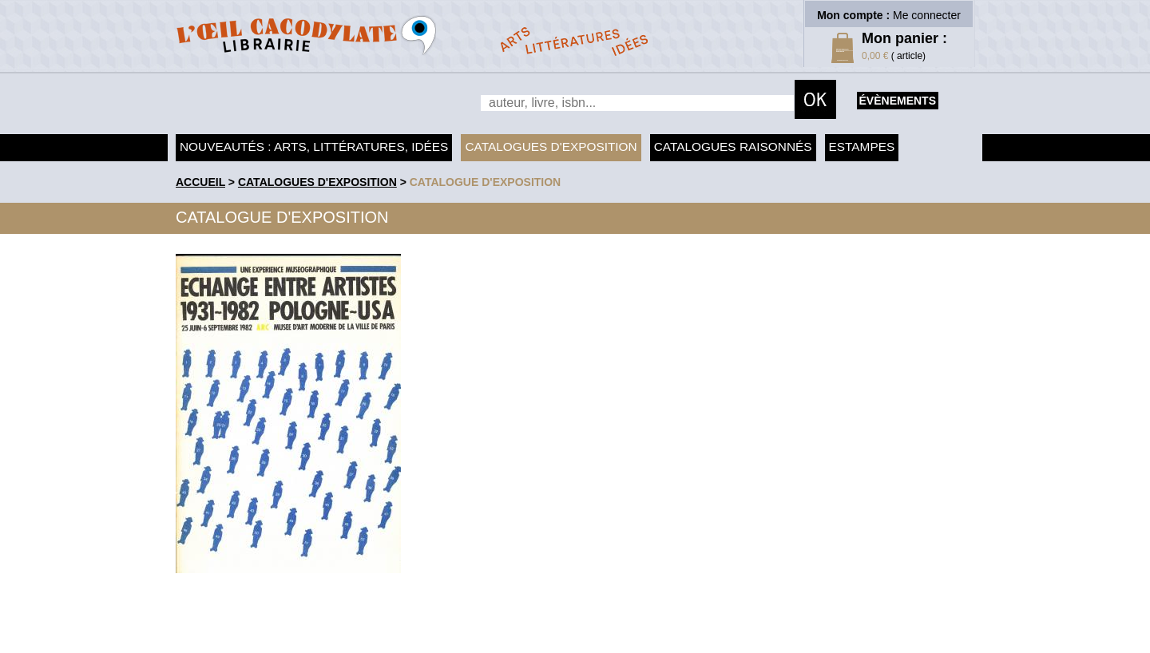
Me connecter (927, 15)
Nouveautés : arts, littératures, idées (314, 146)
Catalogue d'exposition (485, 182)
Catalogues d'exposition (550, 146)
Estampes (862, 146)
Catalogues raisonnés (733, 146)
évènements (897, 100)
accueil (200, 182)
